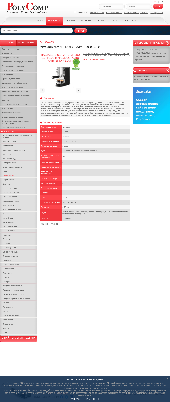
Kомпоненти (7, 53)
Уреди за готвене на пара (14, 294)
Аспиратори (8, 146)
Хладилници (8, 320)
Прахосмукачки (9, 248)
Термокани (7, 273)
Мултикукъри (8, 222)
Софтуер (6, 100)
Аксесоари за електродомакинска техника (17, 136)
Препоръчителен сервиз (94, 59)
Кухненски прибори (11, 192)
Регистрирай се (97, 13)
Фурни (5, 311)
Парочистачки (9, 231)
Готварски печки (9, 163)
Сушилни (7, 260)
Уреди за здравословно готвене (16, 298)
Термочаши (8, 277)
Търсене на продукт (150, 42)
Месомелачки (8, 205)
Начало (38, 20)
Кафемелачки (8, 180)
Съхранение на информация (14, 83)
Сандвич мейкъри (10, 252)
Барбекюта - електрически (14, 150)
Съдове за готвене (11, 265)
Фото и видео (7, 108)
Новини (70, 20)
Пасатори (7, 235)
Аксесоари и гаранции (11, 113)
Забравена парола (114, 13)
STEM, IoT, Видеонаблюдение (15, 91)
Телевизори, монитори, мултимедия (17, 62)
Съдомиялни (8, 269)
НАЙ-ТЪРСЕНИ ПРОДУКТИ (19, 337)
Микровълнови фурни (12, 209)
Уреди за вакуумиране (12, 286)
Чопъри (6, 328)
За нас (115, 20)
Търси (80, 30)
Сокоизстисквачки (10, 256)
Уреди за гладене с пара (13, 290)
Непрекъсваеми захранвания (14, 104)
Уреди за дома (8, 131)
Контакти (130, 20)
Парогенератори (10, 226)
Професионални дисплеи (13, 66)
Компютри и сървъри (11, 49)
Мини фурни (8, 218)
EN (162, 2)
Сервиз (101, 20)
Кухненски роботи (10, 197)
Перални (6, 239)
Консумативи (7, 74)
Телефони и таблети (10, 58)
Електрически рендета (12, 167)
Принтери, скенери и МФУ (13, 70)
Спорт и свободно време (12, 117)
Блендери (7, 154)
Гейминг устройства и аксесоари (16, 96)
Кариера (86, 20)
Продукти (54, 20)
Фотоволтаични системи (12, 87)
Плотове (6, 243)
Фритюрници (8, 307)
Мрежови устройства (11, 79)
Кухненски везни (10, 188)
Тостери (6, 282)
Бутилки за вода (9, 158)
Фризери (6, 303)
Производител (27, 42)
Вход (158, 6)
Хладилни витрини (11, 315)
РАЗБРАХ (75, 399)
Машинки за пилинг (11, 201)
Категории (8, 42)
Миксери (6, 214)
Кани (5, 171)
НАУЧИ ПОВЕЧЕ (92, 399)
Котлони (6, 184)
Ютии (5, 332)
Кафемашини (8, 175)
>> (106, 55)
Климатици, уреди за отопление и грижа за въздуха (16, 122)
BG (155, 2)
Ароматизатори (9, 142)
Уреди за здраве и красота (13, 127)
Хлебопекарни (9, 324)
